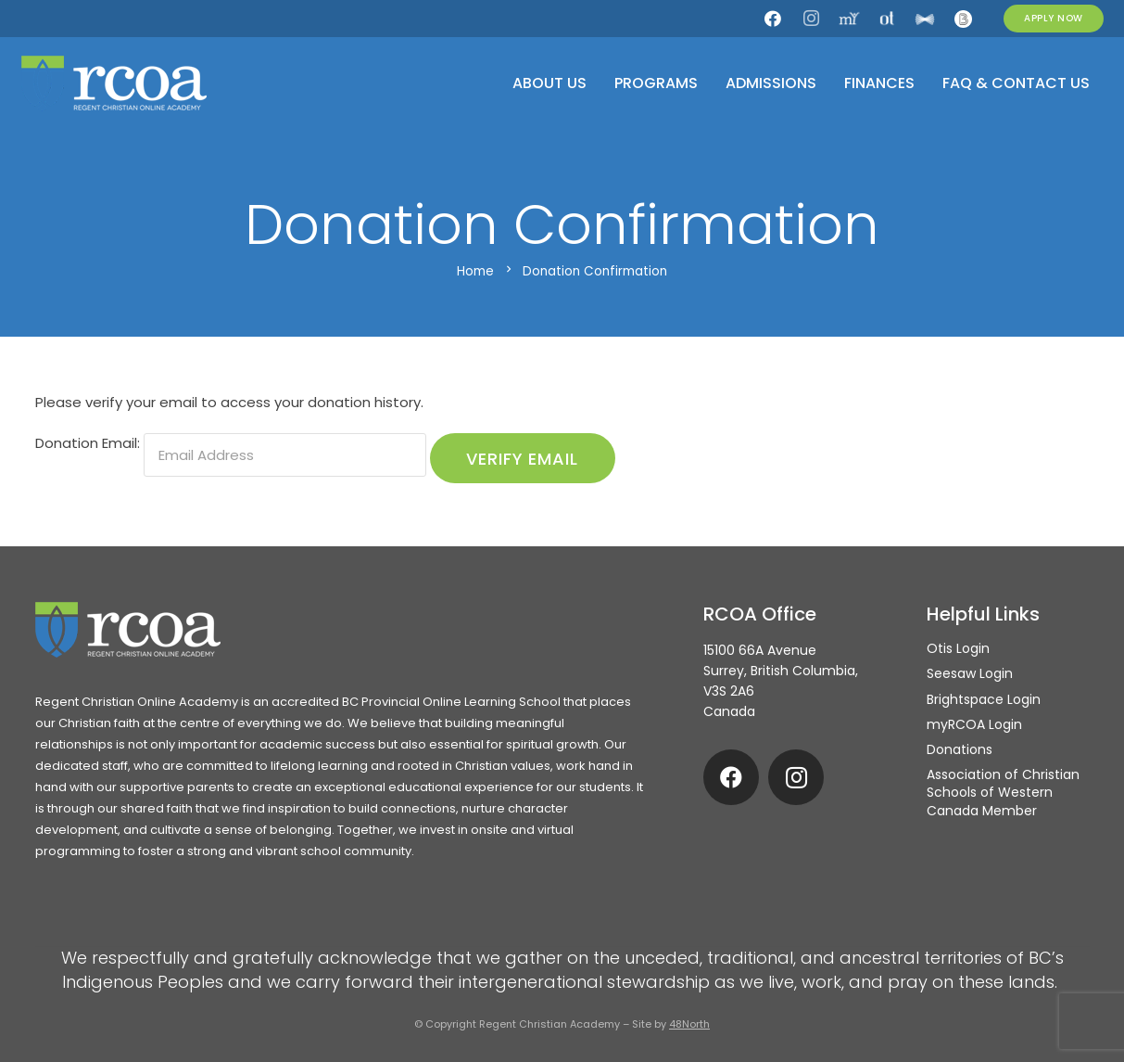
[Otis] (886, 18)
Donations (959, 749)
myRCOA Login (974, 724)
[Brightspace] (962, 18)
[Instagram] (810, 18)
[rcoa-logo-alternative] (114, 83)
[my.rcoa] (848, 18)
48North (689, 1024)
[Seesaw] (924, 18)
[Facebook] (772, 18)
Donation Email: (87, 443)
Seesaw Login (970, 673)
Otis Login (958, 648)
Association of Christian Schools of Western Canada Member (1003, 792)
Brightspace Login (984, 699)
